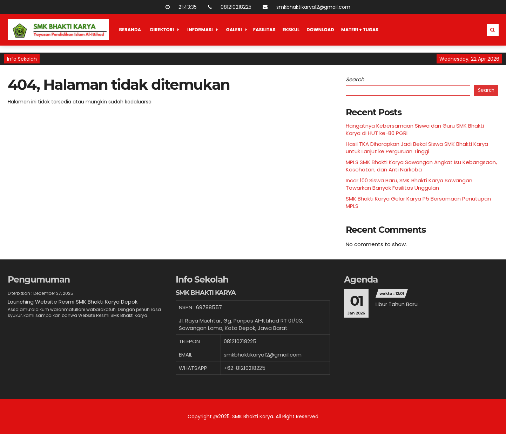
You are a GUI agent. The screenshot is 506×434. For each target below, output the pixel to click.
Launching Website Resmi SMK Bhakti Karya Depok (72, 301)
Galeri (234, 29)
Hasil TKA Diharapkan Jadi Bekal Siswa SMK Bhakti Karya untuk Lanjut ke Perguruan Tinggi (417, 147)
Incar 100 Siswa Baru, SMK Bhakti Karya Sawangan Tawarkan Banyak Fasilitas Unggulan (409, 184)
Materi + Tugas (360, 29)
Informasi (200, 29)
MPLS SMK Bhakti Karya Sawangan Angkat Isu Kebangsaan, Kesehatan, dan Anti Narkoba (421, 165)
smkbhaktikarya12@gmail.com (305, 7)
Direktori (162, 29)
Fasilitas (264, 29)
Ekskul (291, 29)
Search (355, 79)
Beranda (130, 29)
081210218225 (227, 7)
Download (320, 29)
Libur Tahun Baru (397, 304)
